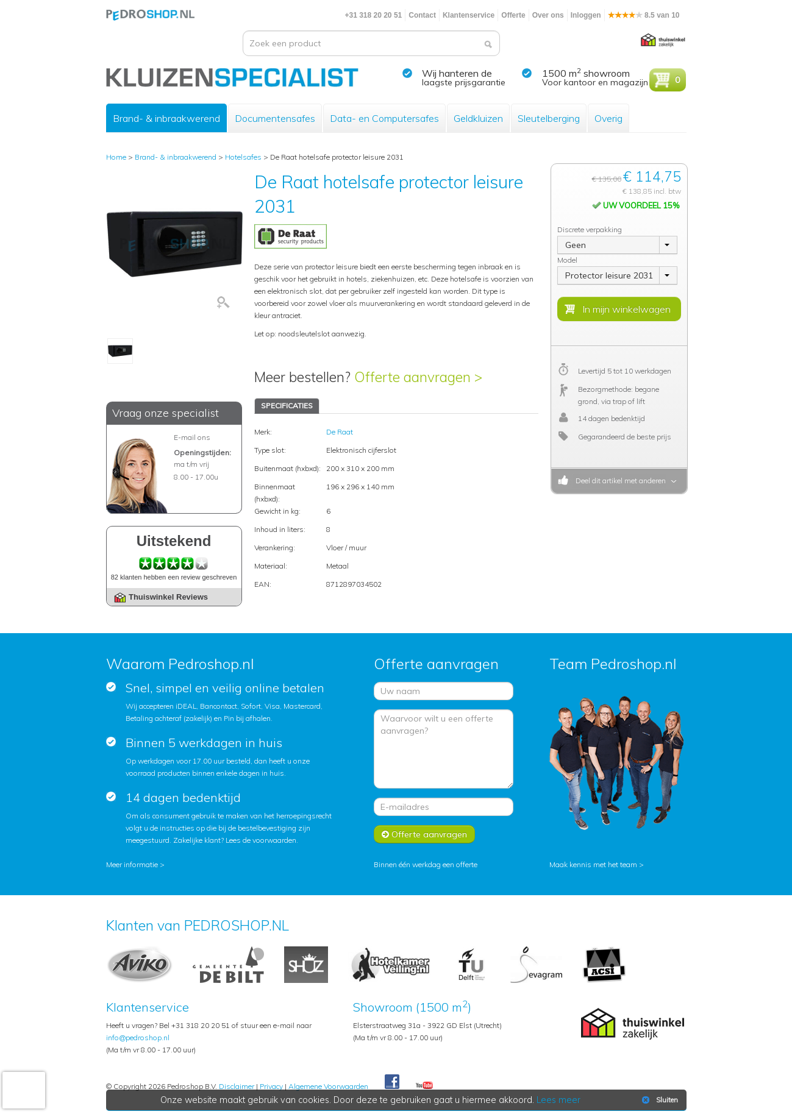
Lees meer (558, 1099)
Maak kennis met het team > (596, 864)
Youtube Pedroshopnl (424, 1086)
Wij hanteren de (457, 73)
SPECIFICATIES (287, 405)
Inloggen (586, 15)
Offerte (513, 15)
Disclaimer (236, 1086)
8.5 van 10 (644, 15)
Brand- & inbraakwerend (166, 118)
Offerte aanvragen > (418, 377)
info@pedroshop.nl (137, 1037)
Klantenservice (468, 15)
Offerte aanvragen (424, 834)
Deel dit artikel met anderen (619, 480)
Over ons (548, 15)
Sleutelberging (549, 118)
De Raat (339, 431)
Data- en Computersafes (384, 118)
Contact (422, 15)
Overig (608, 118)
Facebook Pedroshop (392, 1082)
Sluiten (659, 1100)
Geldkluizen (478, 118)
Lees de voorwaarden (261, 840)
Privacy (271, 1086)
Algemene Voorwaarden (328, 1086)
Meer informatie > (135, 864)
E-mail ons (192, 437)
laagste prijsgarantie (463, 82)
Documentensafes (275, 118)
